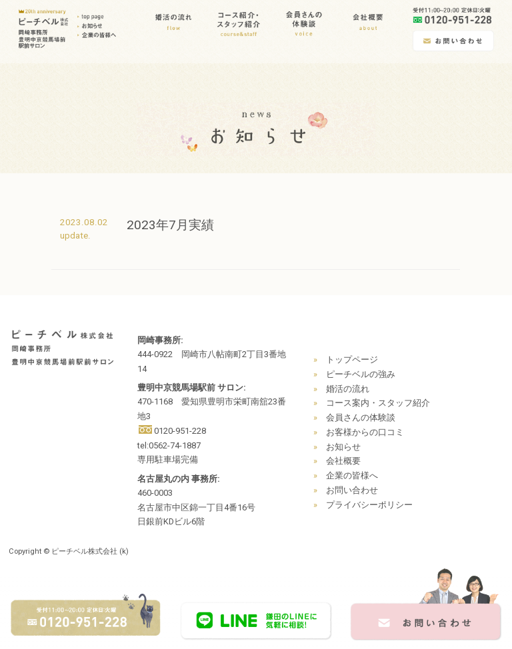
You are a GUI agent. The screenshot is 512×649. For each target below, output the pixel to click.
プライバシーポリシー (369, 505)
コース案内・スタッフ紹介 (378, 403)
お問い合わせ (352, 490)
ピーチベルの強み (360, 374)
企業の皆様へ (352, 475)
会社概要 (343, 461)
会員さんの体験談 (360, 417)
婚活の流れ (347, 389)
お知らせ (343, 447)
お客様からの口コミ (365, 432)
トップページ (352, 359)
